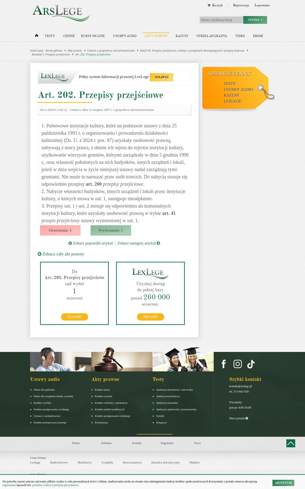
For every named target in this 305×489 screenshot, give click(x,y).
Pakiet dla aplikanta (44, 389)
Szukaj (255, 19)
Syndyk (160, 415)
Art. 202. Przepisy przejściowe (92, 54)
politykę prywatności (66, 485)
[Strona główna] (37, 36)
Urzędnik (107, 462)
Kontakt (137, 443)
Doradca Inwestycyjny (165, 462)
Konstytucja (101, 422)
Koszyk (215, 5)
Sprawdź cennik (230, 73)
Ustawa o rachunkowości (47, 415)
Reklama (106, 443)
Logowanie (262, 5)
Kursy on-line (93, 36)
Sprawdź (74, 316)
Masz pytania (238, 418)
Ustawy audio (124, 36)
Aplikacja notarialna (167, 402)
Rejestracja (241, 5)
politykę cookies (41, 485)
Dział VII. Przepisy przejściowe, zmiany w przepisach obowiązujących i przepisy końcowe (192, 50)
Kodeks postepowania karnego (50, 422)
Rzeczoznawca (132, 462)
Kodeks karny (102, 389)
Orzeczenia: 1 (60, 230)
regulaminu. (9, 485)
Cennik (69, 36)
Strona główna (53, 50)
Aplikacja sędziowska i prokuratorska (176, 409)
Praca (197, 443)
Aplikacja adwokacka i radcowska (174, 389)
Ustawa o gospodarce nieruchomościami (111, 50)
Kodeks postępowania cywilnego (51, 409)
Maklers (194, 462)
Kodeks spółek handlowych (110, 409)
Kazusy (182, 36)
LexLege (232, 101)
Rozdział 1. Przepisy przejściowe (51, 54)
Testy (50, 36)
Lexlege (35, 462)
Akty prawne (156, 36)
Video (240, 36)
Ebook (258, 36)
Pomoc (76, 443)
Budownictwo (59, 462)
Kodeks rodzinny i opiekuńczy (111, 402)
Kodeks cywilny (42, 402)
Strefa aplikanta (211, 36)
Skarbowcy (84, 462)
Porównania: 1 (111, 230)
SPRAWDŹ (162, 77)
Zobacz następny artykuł (139, 243)
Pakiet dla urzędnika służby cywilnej (53, 396)
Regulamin (167, 443)
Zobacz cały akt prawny (61, 254)
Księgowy (161, 422)
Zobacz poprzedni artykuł (90, 243)
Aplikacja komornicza (168, 396)
